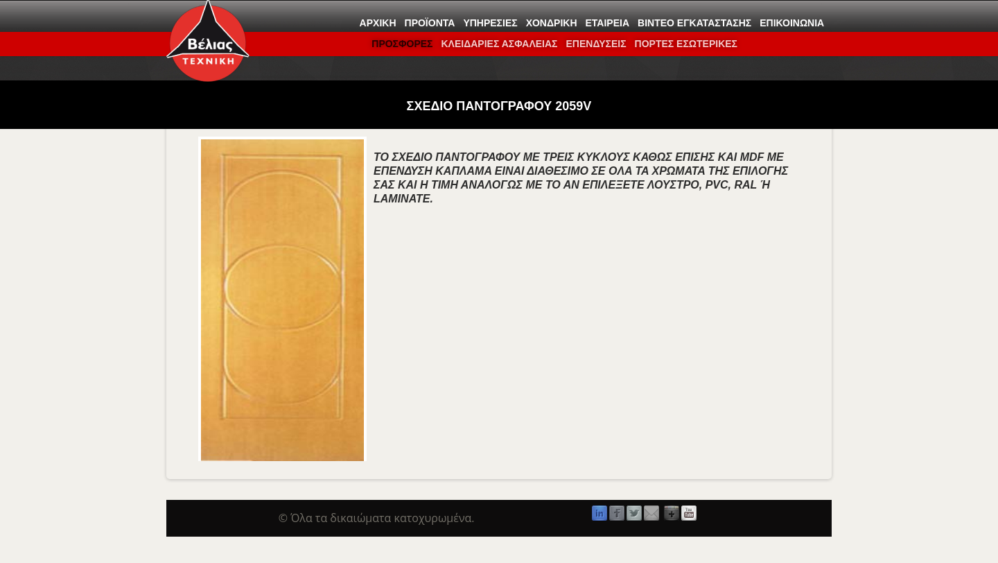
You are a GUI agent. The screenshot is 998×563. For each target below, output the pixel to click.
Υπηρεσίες (490, 22)
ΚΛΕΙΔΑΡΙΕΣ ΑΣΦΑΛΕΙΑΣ (499, 43)
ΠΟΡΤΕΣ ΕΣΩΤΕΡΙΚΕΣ (686, 43)
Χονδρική (551, 22)
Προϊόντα (430, 22)
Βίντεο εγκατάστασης (694, 22)
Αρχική (378, 22)
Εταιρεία (608, 22)
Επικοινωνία (792, 22)
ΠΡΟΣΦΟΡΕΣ (401, 43)
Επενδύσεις (596, 43)
